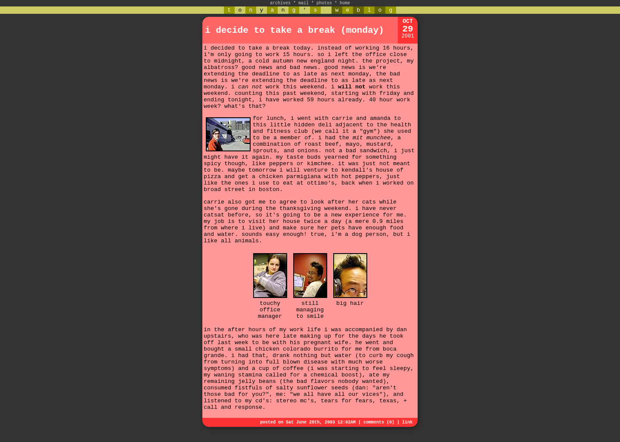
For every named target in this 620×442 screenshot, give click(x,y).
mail (303, 3)
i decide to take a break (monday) (294, 30)
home (345, 3)
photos (324, 3)
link (407, 422)
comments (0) (378, 422)
